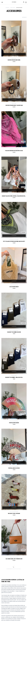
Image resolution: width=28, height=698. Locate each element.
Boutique (13, 7)
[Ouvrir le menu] (2, 2)
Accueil (7, 7)
